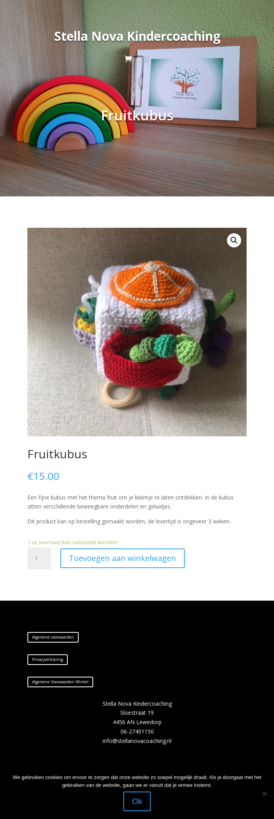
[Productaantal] (39, 558)
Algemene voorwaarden (53, 637)
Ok (137, 801)
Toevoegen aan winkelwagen (122, 558)
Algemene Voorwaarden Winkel (60, 682)
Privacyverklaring (47, 659)
